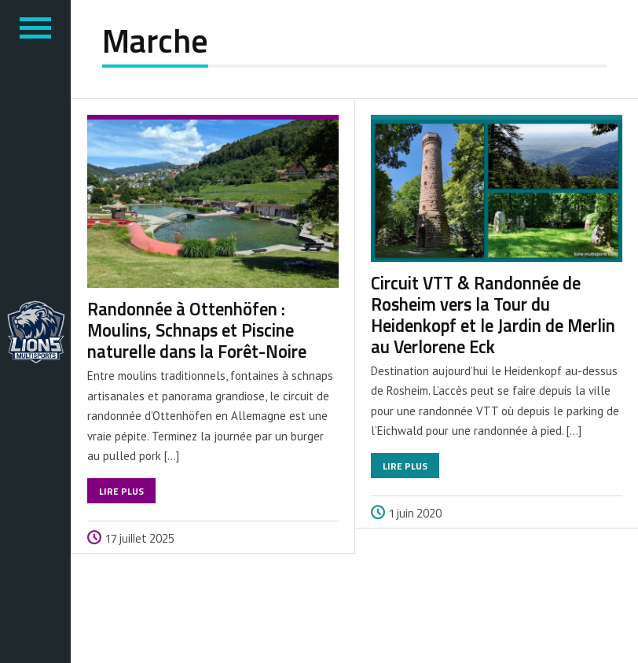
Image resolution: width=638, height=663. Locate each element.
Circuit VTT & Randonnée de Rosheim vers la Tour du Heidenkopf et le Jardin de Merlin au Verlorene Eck (493, 315)
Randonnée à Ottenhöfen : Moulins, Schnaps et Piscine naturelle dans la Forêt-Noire (196, 330)
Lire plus (121, 491)
